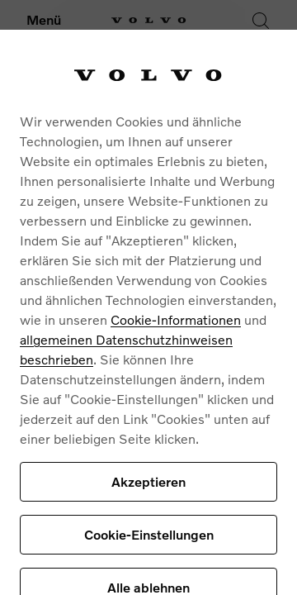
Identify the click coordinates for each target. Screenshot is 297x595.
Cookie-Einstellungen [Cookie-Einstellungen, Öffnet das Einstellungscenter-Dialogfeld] (149, 534)
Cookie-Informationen (176, 319)
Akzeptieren (148, 481)
